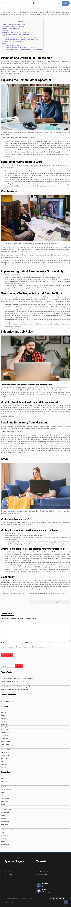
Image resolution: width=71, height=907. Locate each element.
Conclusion (6, 51)
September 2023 (5, 755)
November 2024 (5, 735)
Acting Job (4, 781)
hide (25, 21)
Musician (3, 827)
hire (2, 807)
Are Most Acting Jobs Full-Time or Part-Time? (13, 681)
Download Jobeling (32, 593)
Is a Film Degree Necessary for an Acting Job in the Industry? (18, 678)
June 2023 (4, 764)
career (2, 792)
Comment (4, 622)
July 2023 (3, 761)
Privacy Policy (10, 903)
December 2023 (5, 747)
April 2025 (4, 721)
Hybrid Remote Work (6, 810)
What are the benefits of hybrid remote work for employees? (21, 47)
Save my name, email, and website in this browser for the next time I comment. (24, 647)
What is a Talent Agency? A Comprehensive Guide (14, 689)
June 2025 (4, 715)
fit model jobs (4, 801)
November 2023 (5, 750)
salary (2, 832)
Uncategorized (5, 844)
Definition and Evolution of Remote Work (13, 24)
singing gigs (4, 835)
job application (5, 812)
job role (3, 815)
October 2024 (5, 738)
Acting (3, 778)
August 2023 (4, 758)
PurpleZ (30, 898)
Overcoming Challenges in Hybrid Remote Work (15, 34)
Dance (2, 795)
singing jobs (4, 838)
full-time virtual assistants (46, 67)
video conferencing (15, 552)
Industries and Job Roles (9, 36)
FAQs (4, 43)
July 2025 (3, 712)
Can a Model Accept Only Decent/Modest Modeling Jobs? (17, 684)
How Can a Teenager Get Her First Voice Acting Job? (15, 687)
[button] (33, 3)
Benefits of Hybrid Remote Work (11, 28)
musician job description (7, 830)
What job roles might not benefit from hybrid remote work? (21, 39)
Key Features (6, 30)
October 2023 (5, 752)
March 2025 (4, 724)
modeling (3, 818)
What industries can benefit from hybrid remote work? (20, 38)
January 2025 (5, 730)
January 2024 (5, 744)
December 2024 (5, 732)
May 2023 (3, 767)
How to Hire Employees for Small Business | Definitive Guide (49, 602)
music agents (4, 824)
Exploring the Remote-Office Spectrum (13, 26)
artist (2, 784)
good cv (3, 804)
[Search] (58, 3)
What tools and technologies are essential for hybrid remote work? (23, 49)
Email (26, 642)
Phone (45, 884)
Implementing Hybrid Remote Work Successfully (15, 32)
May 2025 (3, 718)
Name (3, 642)
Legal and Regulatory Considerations (13, 41)
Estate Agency (5, 798)
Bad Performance (6, 787)
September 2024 (5, 741)
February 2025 (5, 727)
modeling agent (5, 821)
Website (50, 642)
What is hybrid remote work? (13, 45)
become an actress (6, 789)
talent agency (4, 841)
